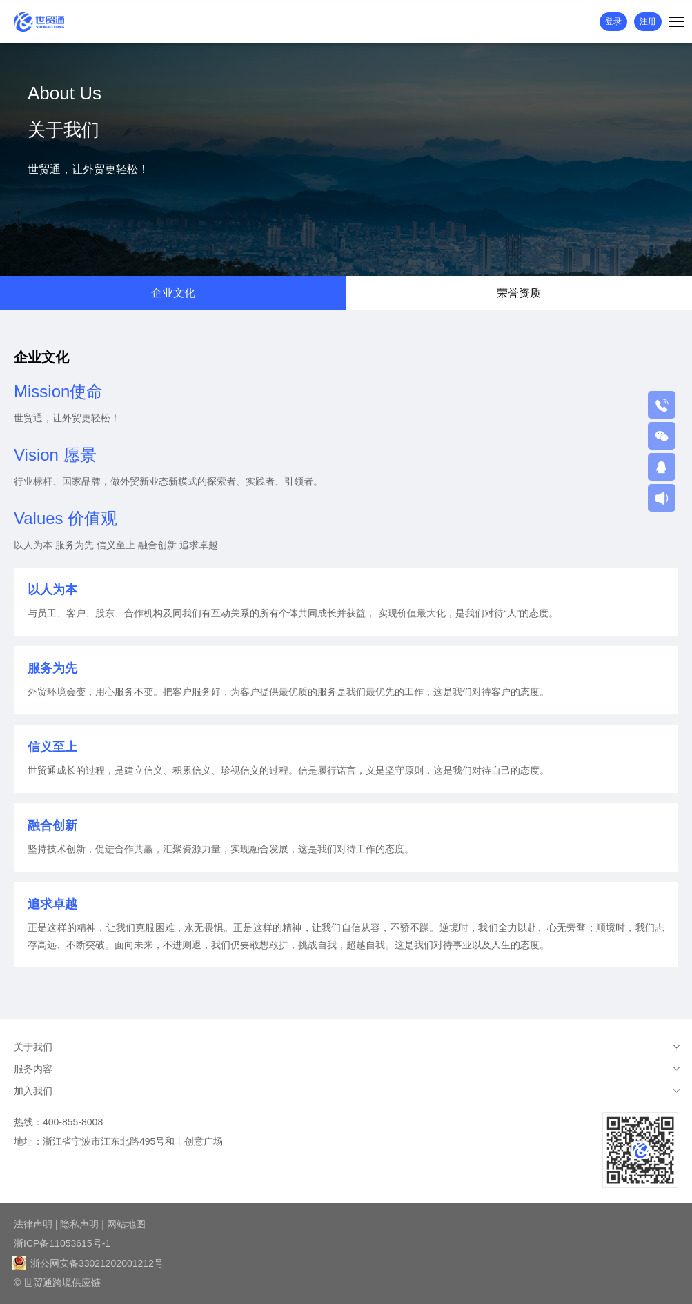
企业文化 (173, 293)
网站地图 (126, 1224)
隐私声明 (79, 1224)
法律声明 (33, 1224)
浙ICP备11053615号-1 (62, 1243)
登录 (613, 21)
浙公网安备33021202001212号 (89, 1263)
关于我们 (33, 1046)
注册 (648, 21)
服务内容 (33, 1068)
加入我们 (33, 1090)
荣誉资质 (519, 293)
